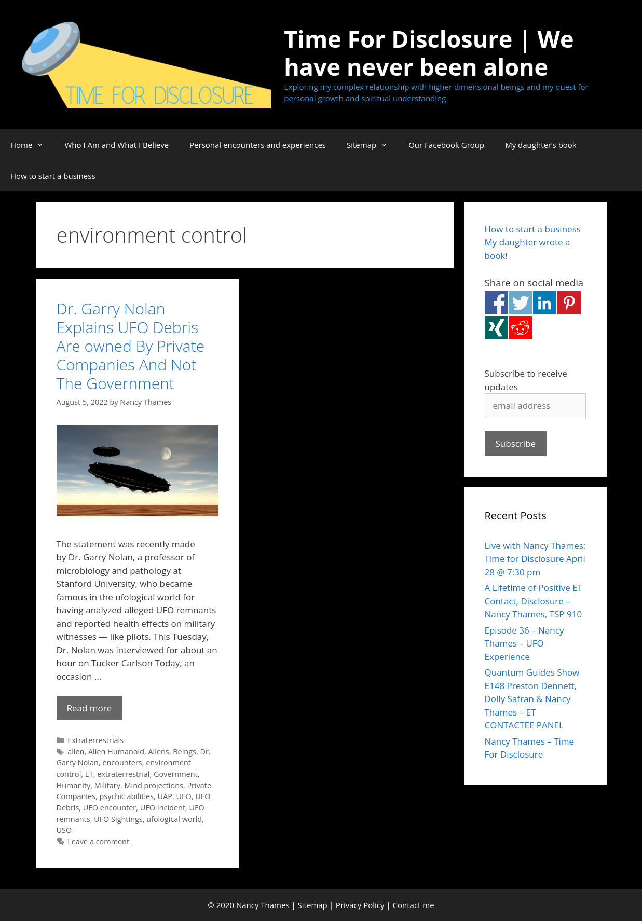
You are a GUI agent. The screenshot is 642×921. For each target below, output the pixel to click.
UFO (183, 796)
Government (176, 774)
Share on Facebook (496, 302)
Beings (184, 752)
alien (75, 752)
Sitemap (372, 144)
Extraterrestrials (95, 740)
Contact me (413, 905)
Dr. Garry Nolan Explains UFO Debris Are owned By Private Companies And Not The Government (131, 346)
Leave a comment (98, 841)
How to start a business (52, 176)
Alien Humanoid (116, 752)
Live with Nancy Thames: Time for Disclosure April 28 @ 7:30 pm (535, 559)
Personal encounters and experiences (257, 145)
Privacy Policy (360, 905)
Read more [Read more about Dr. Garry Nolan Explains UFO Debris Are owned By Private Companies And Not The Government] (89, 708)
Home (32, 144)
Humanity (74, 785)
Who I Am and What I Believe (116, 145)
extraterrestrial (123, 774)
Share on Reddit (520, 327)
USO (64, 830)
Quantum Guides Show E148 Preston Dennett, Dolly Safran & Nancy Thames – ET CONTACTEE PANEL (532, 698)
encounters (122, 762)
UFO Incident (162, 808)
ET (89, 774)
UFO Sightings (118, 819)
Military (107, 785)
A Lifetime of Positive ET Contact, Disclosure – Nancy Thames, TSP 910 (533, 601)
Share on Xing (496, 327)
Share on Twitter (520, 302)
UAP (165, 796)
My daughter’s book (541, 145)
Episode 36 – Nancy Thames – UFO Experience (524, 643)
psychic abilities (127, 796)
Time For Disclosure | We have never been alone (428, 53)
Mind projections (154, 785)
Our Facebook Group (446, 145)
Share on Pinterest (569, 302)
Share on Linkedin (544, 302)
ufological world (174, 819)
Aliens (158, 752)
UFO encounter (109, 808)
